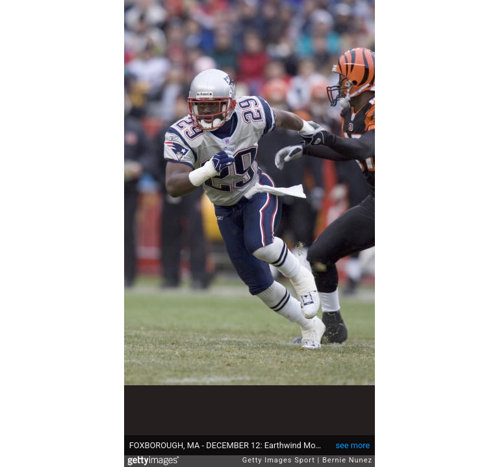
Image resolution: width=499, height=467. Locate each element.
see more (352, 445)
